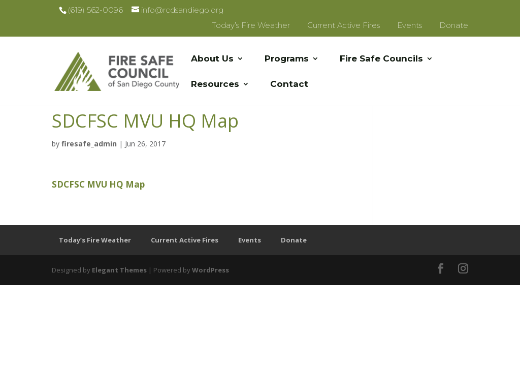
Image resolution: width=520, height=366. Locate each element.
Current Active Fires (343, 25)
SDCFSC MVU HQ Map (98, 184)
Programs (287, 59)
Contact (289, 84)
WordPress (210, 269)
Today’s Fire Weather (251, 25)
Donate (453, 25)
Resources (215, 84)
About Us (212, 59)
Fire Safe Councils (381, 59)
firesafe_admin (89, 143)
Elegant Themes (119, 269)
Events (409, 25)
